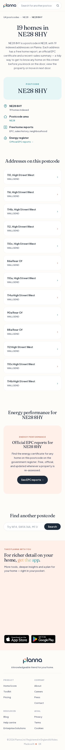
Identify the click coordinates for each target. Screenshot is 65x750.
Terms (37, 722)
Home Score (10, 685)
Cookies (39, 728)
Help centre (9, 722)
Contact (39, 703)
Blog (6, 716)
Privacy (38, 716)
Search (52, 526)
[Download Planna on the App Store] (16, 639)
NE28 (25, 17)
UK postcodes (11, 17)
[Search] (58, 5)
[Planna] (32, 660)
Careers (38, 691)
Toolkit (7, 691)
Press (37, 697)
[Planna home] (9, 5)
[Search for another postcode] (36, 5)
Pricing (7, 697)
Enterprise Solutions (14, 728)
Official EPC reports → (21, 141)
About (37, 685)
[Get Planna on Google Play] (45, 639)
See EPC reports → (32, 479)
